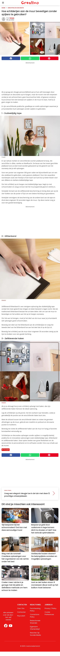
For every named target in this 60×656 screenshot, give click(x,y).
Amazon (4, 300)
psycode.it (21, 616)
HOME (3, 8)
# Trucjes (5, 449)
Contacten (21, 612)
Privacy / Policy (50, 608)
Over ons (20, 608)
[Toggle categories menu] (3, 2)
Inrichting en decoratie (16, 8)
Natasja (12, 18)
